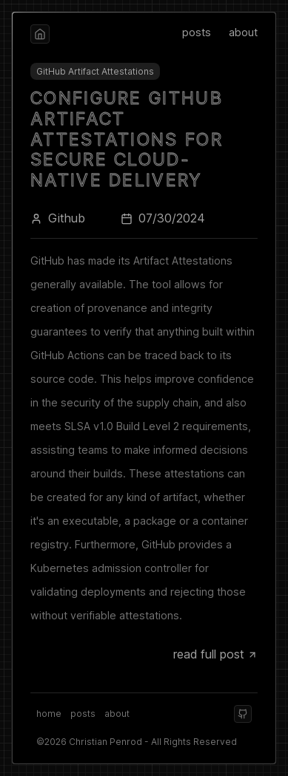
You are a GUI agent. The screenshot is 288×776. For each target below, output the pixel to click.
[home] (40, 34)
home (48, 713)
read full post (215, 654)
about (243, 32)
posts (196, 32)
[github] (243, 714)
